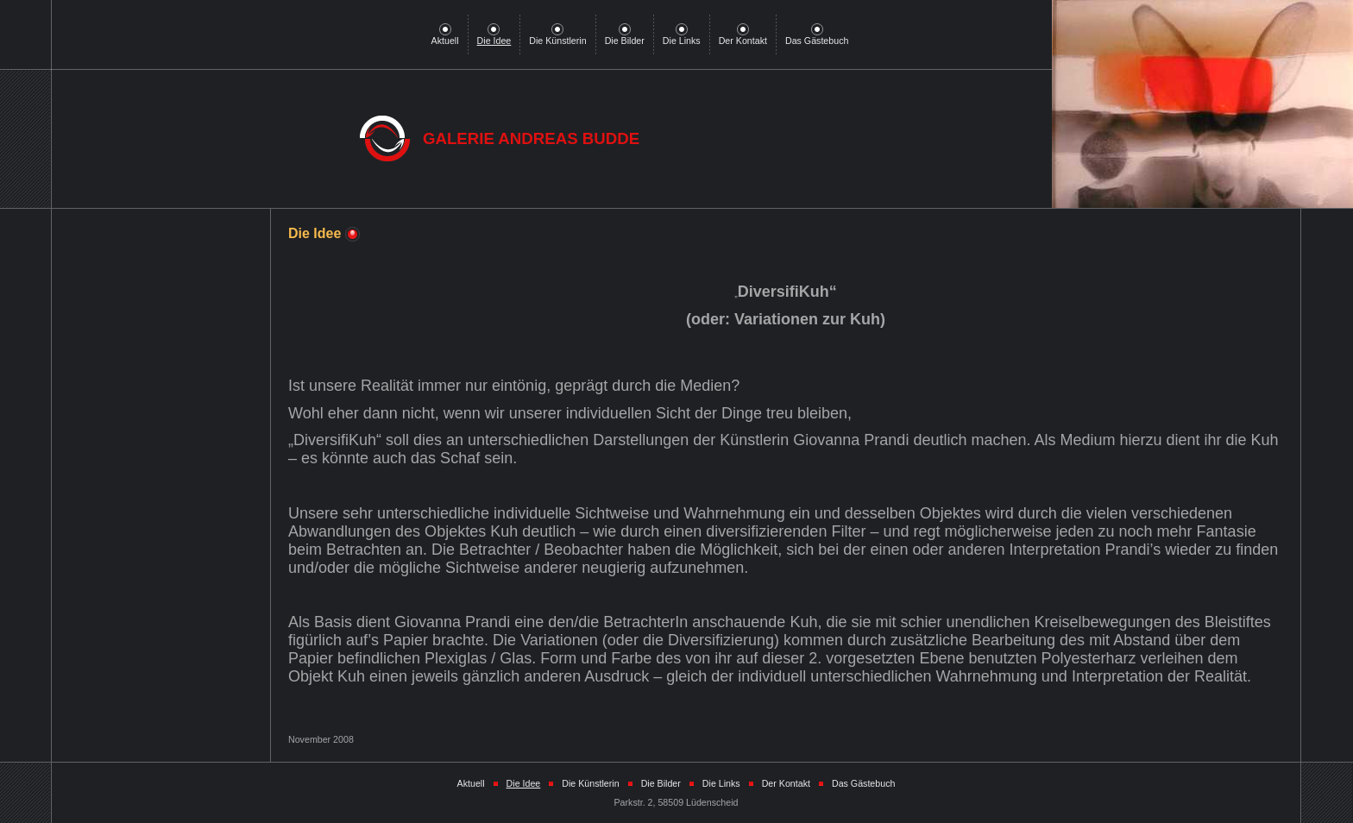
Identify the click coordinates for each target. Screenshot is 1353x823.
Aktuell (445, 36)
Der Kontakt (743, 36)
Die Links (682, 36)
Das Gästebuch (816, 36)
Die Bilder (625, 36)
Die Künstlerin (557, 36)
